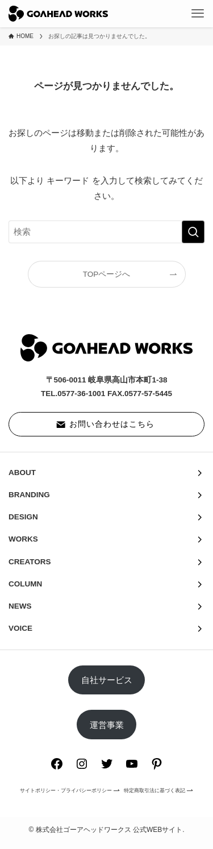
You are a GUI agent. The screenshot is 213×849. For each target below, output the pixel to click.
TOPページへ (107, 274)
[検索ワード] (106, 231)
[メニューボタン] (197, 13)
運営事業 (107, 725)
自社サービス (106, 680)
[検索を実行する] (193, 231)
